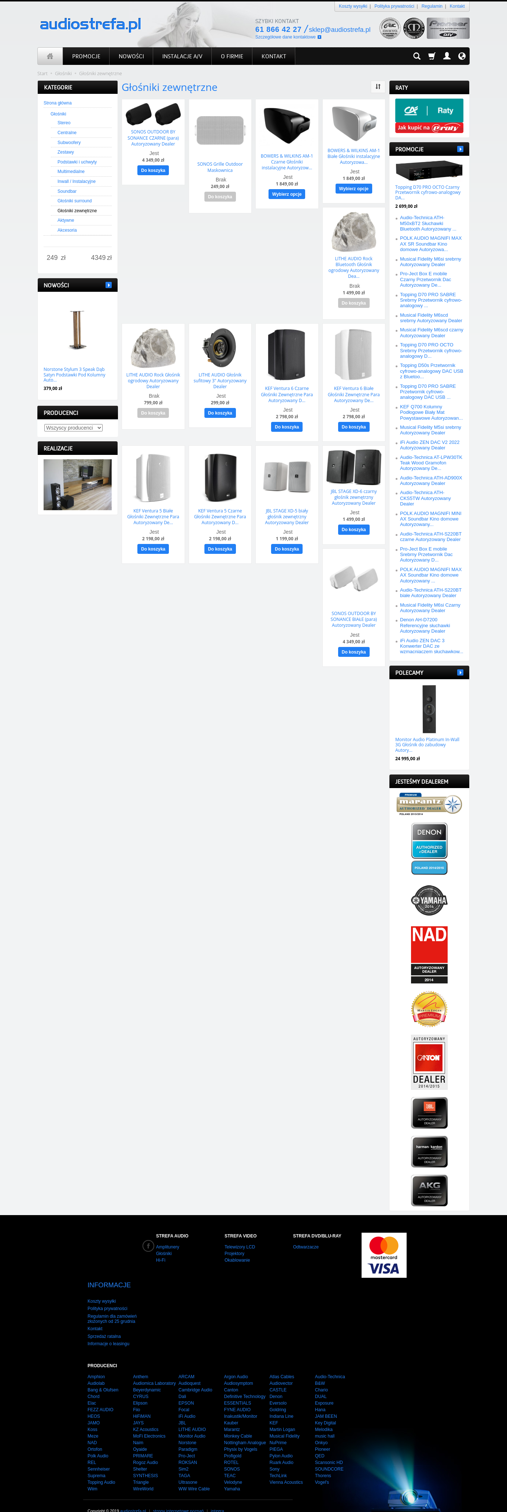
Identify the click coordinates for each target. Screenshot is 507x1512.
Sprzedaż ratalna (104, 1323)
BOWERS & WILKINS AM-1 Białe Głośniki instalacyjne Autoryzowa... (353, 155)
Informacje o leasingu (108, 1331)
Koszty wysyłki (353, 6)
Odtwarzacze (306, 1247)
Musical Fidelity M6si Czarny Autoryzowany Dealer (430, 607)
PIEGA (276, 1436)
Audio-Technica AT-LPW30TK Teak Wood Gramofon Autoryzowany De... (431, 463)
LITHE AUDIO (192, 1416)
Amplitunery (167, 1247)
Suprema (97, 1462)
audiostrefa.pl (133, 1498)
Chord (94, 1383)
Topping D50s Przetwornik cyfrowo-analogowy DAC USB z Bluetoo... (431, 371)
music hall (324, 1423)
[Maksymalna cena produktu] (98, 258)
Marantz (232, 1416)
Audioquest (189, 1370)
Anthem (140, 1363)
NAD (92, 1429)
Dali (182, 1383)
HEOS (94, 1403)
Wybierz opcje (286, 192)
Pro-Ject (186, 1443)
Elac (92, 1390)
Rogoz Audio (145, 1449)
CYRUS (140, 1383)
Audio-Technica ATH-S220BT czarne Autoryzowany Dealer (431, 536)
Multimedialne (71, 171)
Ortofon (95, 1436)
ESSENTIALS (237, 1390)
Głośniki (58, 114)
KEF (274, 1410)
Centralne (67, 132)
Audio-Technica (330, 1363)
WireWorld (143, 1476)
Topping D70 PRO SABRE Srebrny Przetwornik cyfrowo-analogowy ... (431, 300)
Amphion (96, 1363)
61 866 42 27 (278, 29)
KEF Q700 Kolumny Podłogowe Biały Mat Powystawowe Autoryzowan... (431, 412)
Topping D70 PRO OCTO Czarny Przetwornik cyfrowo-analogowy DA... (427, 192)
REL (92, 1449)
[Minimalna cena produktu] (52, 258)
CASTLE (278, 1377)
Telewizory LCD (240, 1247)
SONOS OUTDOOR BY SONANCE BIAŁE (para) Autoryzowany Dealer (354, 610)
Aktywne (66, 220)
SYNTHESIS (145, 1462)
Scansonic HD (329, 1449)
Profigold (232, 1443)
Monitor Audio (191, 1423)
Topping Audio (101, 1469)
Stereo (64, 122)
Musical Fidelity (285, 1423)
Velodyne (233, 1469)
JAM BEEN (326, 1403)
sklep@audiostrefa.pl (339, 29)
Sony (275, 1456)
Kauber (231, 1410)
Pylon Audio (281, 1443)
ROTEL (231, 1449)
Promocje (409, 149)
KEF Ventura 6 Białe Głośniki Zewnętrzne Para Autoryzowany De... (354, 388)
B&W (320, 1370)
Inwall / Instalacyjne (77, 181)
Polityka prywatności (394, 6)
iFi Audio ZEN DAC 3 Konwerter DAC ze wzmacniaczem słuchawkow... (431, 646)
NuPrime (278, 1429)
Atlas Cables (282, 1363)
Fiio (136, 1396)
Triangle (141, 1469)
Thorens (323, 1462)
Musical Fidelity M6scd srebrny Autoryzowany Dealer (431, 317)
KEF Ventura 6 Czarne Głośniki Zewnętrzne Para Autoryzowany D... (287, 388)
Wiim (92, 1476)
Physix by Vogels (240, 1436)
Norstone (187, 1429)
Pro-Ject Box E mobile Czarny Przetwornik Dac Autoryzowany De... (425, 279)
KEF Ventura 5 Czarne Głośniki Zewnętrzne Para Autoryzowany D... (220, 509)
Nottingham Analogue (245, 1429)
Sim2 (183, 1456)
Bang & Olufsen (103, 1377)
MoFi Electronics (149, 1423)
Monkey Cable (238, 1423)
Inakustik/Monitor (240, 1403)
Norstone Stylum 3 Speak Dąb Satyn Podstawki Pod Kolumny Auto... (75, 374)
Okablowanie (237, 1260)
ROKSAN (187, 1449)
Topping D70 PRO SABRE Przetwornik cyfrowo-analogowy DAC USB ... (428, 391)
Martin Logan (282, 1416)
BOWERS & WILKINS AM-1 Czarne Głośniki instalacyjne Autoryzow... (287, 160)
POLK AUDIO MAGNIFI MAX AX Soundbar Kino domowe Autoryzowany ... (431, 575)
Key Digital (325, 1410)
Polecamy (409, 672)
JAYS (138, 1410)
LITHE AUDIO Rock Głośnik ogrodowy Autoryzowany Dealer (153, 375)
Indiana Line (281, 1403)
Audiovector (281, 1370)
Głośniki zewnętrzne (77, 210)
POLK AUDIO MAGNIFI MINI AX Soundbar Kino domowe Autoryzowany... (431, 519)
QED (320, 1443)
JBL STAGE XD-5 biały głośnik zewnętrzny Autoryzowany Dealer (287, 509)
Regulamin (432, 6)
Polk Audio (98, 1443)
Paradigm (187, 1436)
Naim (138, 1429)
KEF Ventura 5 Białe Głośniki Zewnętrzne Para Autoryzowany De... (153, 509)
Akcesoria (67, 230)
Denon (276, 1383)
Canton (231, 1377)
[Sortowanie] (378, 87)
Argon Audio (236, 1363)
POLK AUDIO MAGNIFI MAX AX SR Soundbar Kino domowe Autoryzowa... (431, 243)
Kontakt (457, 6)
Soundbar (67, 191)
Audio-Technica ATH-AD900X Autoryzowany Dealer (431, 480)
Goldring (278, 1396)
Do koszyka (153, 168)
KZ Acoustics (145, 1416)
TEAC (230, 1462)
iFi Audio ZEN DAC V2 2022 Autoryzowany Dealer (430, 444)
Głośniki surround (75, 200)
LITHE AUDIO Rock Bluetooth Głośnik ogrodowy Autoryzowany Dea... (354, 264)
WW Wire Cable (194, 1476)
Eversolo (278, 1390)
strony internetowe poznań (178, 1498)
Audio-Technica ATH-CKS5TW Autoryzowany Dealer (425, 498)
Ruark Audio (281, 1449)
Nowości (56, 285)
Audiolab (96, 1370)
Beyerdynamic (147, 1377)
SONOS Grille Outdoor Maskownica (220, 166)
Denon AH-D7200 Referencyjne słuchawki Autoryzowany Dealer (425, 625)
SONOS (232, 1456)
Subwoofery (69, 142)
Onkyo (321, 1429)
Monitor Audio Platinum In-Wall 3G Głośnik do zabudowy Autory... (427, 744)
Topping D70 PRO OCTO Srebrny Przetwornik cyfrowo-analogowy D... (431, 350)
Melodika (324, 1416)
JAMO (94, 1410)
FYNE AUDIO (237, 1396)
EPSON (186, 1390)
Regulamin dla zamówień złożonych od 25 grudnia (112, 1306)
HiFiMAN (142, 1403)
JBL (182, 1410)
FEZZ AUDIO (101, 1396)
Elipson (140, 1390)
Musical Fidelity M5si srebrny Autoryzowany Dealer (430, 429)
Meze (93, 1423)
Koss (92, 1416)
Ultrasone (187, 1469)
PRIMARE (143, 1443)
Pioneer (322, 1436)
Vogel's (322, 1469)
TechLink (278, 1462)
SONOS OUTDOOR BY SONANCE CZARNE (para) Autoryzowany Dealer (153, 136)
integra (217, 1498)
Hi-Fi (160, 1260)
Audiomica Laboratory (154, 1370)
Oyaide (140, 1436)
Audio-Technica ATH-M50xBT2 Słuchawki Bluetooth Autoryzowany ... (428, 223)
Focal (183, 1396)
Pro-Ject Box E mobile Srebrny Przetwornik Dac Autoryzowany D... (426, 554)
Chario (321, 1377)
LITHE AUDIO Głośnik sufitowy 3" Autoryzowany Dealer (220, 375)
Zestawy (66, 152)
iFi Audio (186, 1403)
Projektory (234, 1253)
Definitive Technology (244, 1383)
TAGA (184, 1462)
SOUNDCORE (329, 1456)
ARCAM (186, 1363)
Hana (320, 1396)
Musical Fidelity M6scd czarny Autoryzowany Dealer (431, 332)
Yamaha (232, 1476)
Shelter (140, 1456)
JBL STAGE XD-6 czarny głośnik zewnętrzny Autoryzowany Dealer (354, 489)
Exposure (324, 1390)
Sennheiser (99, 1456)
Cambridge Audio (195, 1377)
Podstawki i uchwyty (77, 162)
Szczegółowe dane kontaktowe (285, 37)
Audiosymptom (238, 1370)
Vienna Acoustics (286, 1469)
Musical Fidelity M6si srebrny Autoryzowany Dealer (430, 261)
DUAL (321, 1383)
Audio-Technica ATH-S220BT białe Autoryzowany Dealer (431, 592)
